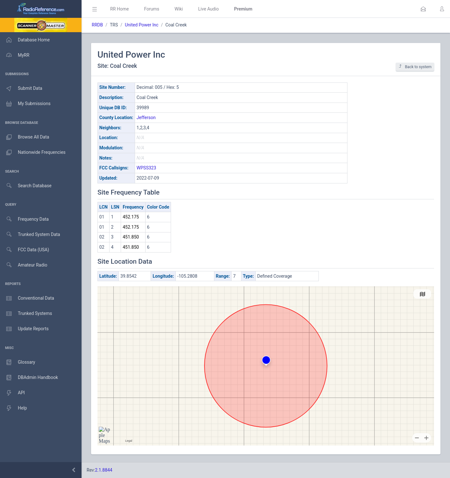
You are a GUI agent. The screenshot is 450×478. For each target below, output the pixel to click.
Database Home (25, 40)
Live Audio (208, 8)
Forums (151, 8)
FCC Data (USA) (24, 250)
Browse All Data (24, 137)
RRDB (97, 24)
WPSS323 (146, 167)
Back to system (415, 66)
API (12, 393)
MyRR (14, 55)
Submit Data (21, 88)
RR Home (119, 8)
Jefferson (146, 117)
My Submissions (25, 104)
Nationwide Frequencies (33, 152)
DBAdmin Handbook (29, 378)
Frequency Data (24, 219)
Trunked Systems (26, 314)
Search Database (26, 186)
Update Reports (24, 329)
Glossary (17, 362)
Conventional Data (27, 298)
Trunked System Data (30, 234)
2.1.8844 (103, 470)
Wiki (179, 8)
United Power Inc (141, 24)
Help (13, 408)
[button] (423, 8)
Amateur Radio (23, 265)
